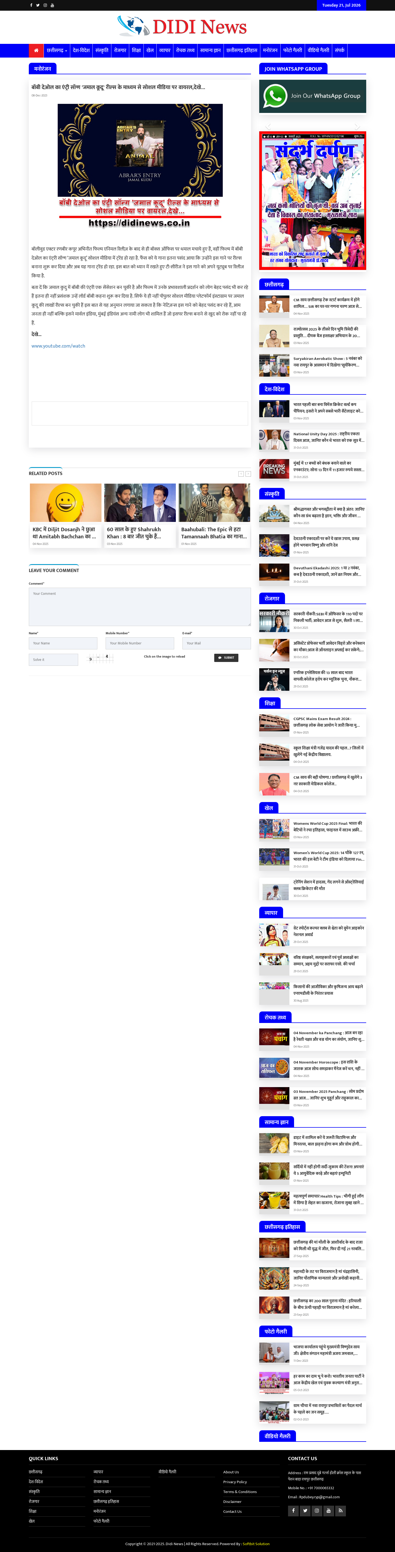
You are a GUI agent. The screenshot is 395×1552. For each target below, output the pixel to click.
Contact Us (232, 1511)
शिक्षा (136, 51)
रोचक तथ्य (185, 51)
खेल (150, 51)
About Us (231, 1472)
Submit (226, 657)
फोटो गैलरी (292, 51)
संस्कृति (101, 51)
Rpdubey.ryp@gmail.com (319, 1497)
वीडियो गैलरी (318, 51)
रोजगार (120, 51)
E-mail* (187, 633)
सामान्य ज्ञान (210, 51)
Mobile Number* (117, 633)
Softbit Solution (256, 1543)
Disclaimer (232, 1501)
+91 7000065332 (320, 1488)
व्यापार (164, 51)
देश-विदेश (81, 51)
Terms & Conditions (240, 1491)
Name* (33, 633)
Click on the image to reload (164, 656)
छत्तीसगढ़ (57, 51)
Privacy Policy (235, 1482)
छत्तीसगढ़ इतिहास (242, 51)
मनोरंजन (270, 51)
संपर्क (340, 51)
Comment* (36, 583)
